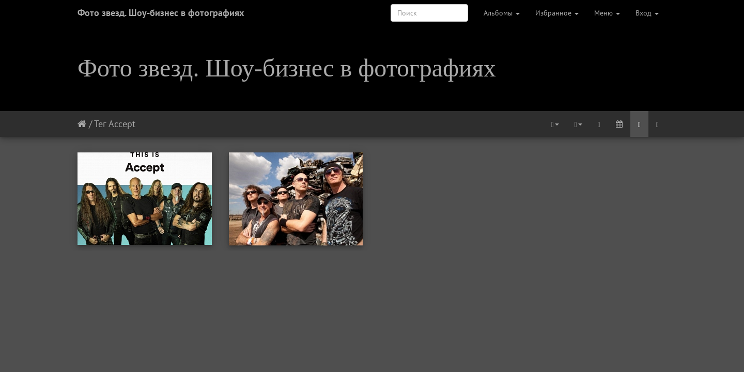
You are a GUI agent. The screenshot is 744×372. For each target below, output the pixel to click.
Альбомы (502, 13)
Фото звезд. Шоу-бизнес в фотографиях (161, 13)
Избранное (557, 13)
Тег (100, 124)
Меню (607, 13)
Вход (647, 13)
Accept (122, 124)
